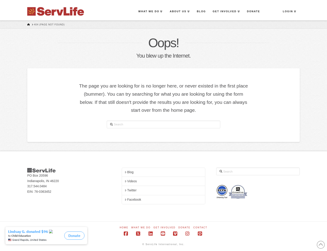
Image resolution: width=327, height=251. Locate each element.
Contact (200, 227)
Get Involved (165, 227)
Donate (184, 227)
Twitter (130, 190)
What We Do (141, 227)
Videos (131, 181)
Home (124, 227)
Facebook (133, 199)
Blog (129, 172)
